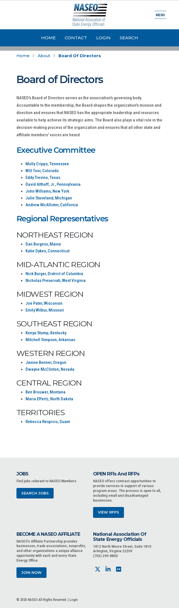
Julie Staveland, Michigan (49, 198)
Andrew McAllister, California (52, 204)
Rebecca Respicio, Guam (48, 421)
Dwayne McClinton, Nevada (50, 369)
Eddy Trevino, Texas (43, 177)
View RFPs (108, 512)
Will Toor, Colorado (42, 170)
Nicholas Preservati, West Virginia (56, 280)
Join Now (31, 572)
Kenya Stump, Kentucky (46, 332)
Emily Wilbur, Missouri (45, 310)
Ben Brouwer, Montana (46, 392)
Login (103, 37)
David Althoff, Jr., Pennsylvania (53, 184)
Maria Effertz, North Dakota (49, 398)
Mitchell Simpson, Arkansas (50, 339)
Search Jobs (35, 493)
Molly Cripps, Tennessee (47, 163)
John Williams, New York (47, 191)
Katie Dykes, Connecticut (48, 250)
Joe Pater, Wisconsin (44, 303)
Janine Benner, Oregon (46, 362)
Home (48, 37)
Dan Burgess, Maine (43, 244)
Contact (76, 37)
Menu (160, 15)
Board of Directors (79, 55)
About (44, 55)
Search (129, 37)
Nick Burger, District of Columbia (54, 273)
